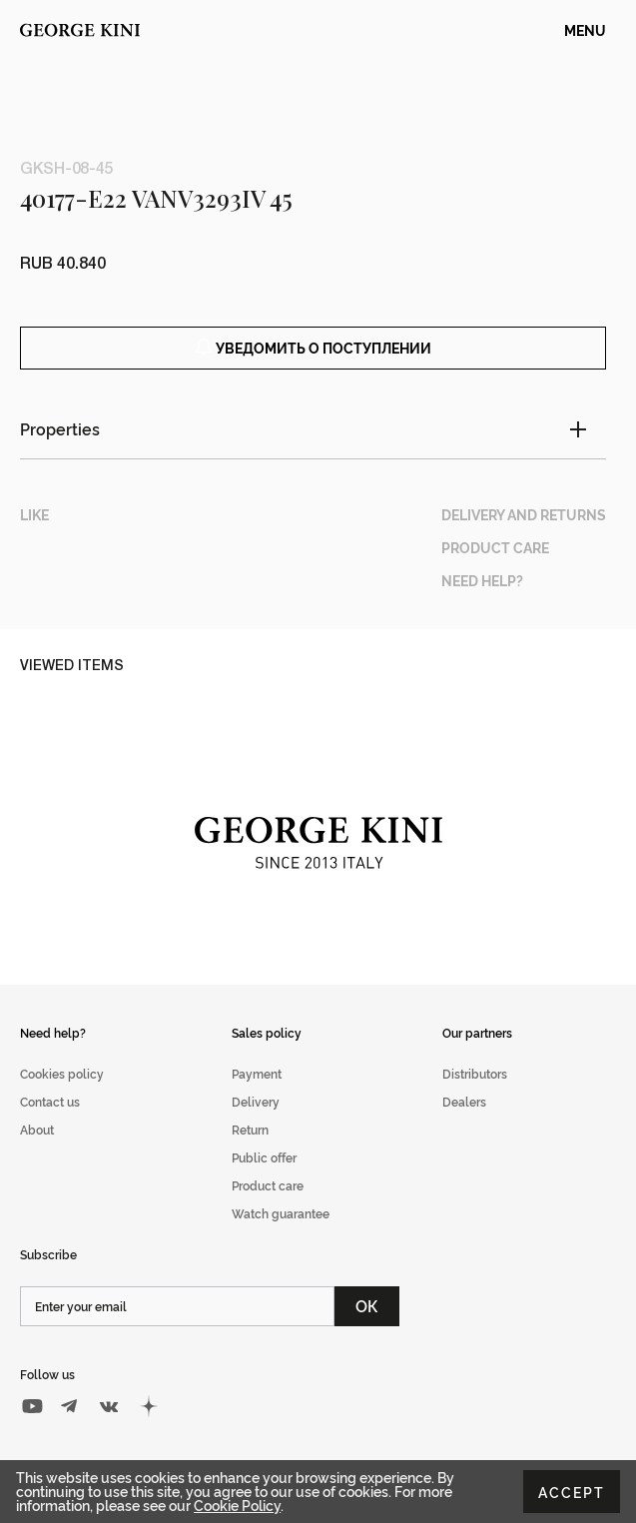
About (37, 1129)
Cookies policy (62, 1073)
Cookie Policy (237, 1504)
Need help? (53, 1032)
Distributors (474, 1073)
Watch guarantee (280, 1212)
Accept (571, 1491)
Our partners (477, 1032)
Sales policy (267, 1032)
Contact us (50, 1101)
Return (250, 1129)
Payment (257, 1073)
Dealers (464, 1101)
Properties (60, 428)
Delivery (256, 1101)
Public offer (264, 1156)
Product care (268, 1184)
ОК (366, 1305)
